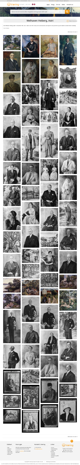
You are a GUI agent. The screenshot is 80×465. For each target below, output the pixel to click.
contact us (22, 451)
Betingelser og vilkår (55, 455)
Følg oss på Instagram (68, 451)
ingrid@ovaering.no (38, 448)
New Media (54, 461)
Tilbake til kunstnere (72, 21)
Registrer (66, 0)
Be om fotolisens (16, 0)
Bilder (63, 4)
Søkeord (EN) (10, 451)
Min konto (9, 454)
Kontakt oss (70, 4)
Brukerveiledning (54, 448)
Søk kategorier (9, 0)
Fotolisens (53, 454)
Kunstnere (9, 450)
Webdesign (48, 461)
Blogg (52, 4)
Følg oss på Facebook (67, 448)
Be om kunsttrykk (24, 0)
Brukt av (52, 457)
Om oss (58, 4)
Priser (29, 0)
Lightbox (57, 0)
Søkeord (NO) (10, 453)
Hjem (48, 4)
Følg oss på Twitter (67, 450)
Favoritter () (51, 0)
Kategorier (9, 448)
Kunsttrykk (53, 453)
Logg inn (62, 0)
